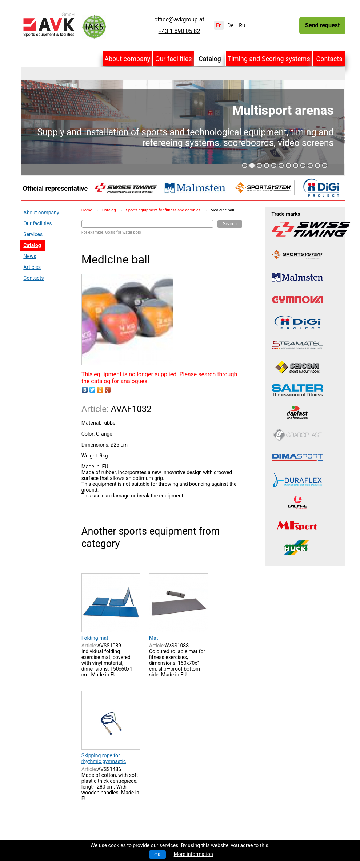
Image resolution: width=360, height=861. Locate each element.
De (230, 25)
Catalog (210, 59)
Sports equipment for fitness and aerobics (163, 210)
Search (230, 223)
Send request (322, 25)
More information (193, 854)
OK (157, 854)
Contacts (329, 59)
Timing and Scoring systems (269, 59)
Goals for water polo (123, 232)
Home (86, 210)
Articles (32, 267)
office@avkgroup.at (179, 20)
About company (127, 59)
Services (33, 234)
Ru (242, 25)
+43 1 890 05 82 (179, 31)
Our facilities (173, 59)
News (29, 256)
